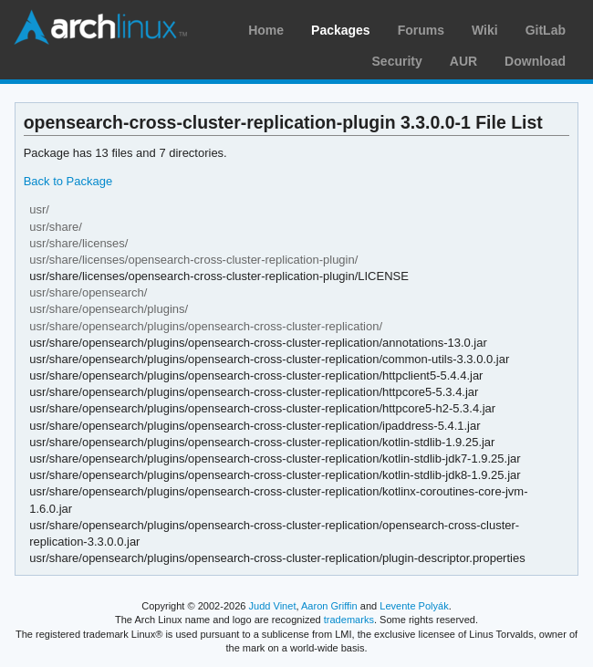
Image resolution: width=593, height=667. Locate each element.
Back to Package (68, 181)
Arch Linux (100, 27)
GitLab (545, 30)
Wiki (485, 30)
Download (535, 61)
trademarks (349, 619)
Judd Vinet (272, 605)
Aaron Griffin (329, 605)
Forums (421, 30)
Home (266, 30)
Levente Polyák (414, 605)
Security (397, 61)
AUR (463, 61)
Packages (340, 30)
